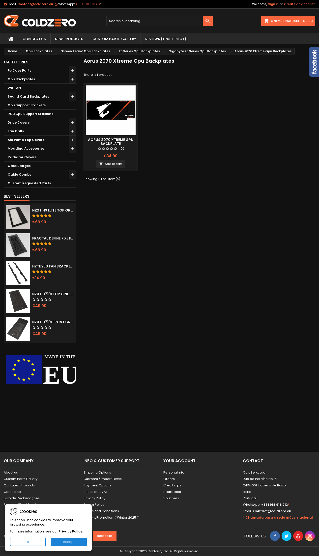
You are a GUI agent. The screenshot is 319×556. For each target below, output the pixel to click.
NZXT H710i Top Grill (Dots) (53, 294)
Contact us (12, 491)
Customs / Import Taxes (103, 479)
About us (11, 472)
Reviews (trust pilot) (165, 38)
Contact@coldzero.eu (35, 4)
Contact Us (34, 38)
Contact (253, 461)
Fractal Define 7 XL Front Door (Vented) (53, 238)
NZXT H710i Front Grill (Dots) (53, 322)
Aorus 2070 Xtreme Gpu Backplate (110, 141)
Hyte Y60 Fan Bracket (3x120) (53, 266)
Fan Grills (16, 131)
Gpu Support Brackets (27, 105)
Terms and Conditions (101, 511)
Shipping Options (97, 472)
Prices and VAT (96, 491)
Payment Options (97, 485)
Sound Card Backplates (28, 96)
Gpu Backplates (21, 79)
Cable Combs (19, 174)
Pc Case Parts (19, 70)
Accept (69, 541)
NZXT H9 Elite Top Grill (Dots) (53, 210)
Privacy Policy (94, 498)
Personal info (173, 472)
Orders (169, 479)
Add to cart (110, 164)
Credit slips (172, 485)
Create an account (299, 4)
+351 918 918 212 (89, 4)
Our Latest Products (19, 485)
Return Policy (94, 504)
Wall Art (14, 87)
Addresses (172, 491)
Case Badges (19, 165)
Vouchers (171, 498)
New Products (69, 38)
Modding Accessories (26, 148)
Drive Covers (18, 122)
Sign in (273, 4)
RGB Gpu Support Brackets (30, 113)
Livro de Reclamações (22, 498)
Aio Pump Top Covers (26, 139)
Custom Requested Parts (29, 183)
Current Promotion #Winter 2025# (111, 517)
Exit (28, 541)
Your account (179, 461)
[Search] (159, 21)
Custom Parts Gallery (114, 38)
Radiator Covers (22, 157)
